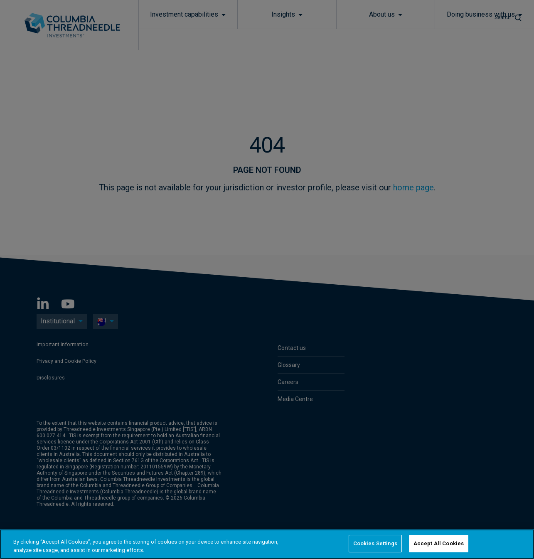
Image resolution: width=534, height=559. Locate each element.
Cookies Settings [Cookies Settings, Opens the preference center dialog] (375, 543)
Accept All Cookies (438, 543)
